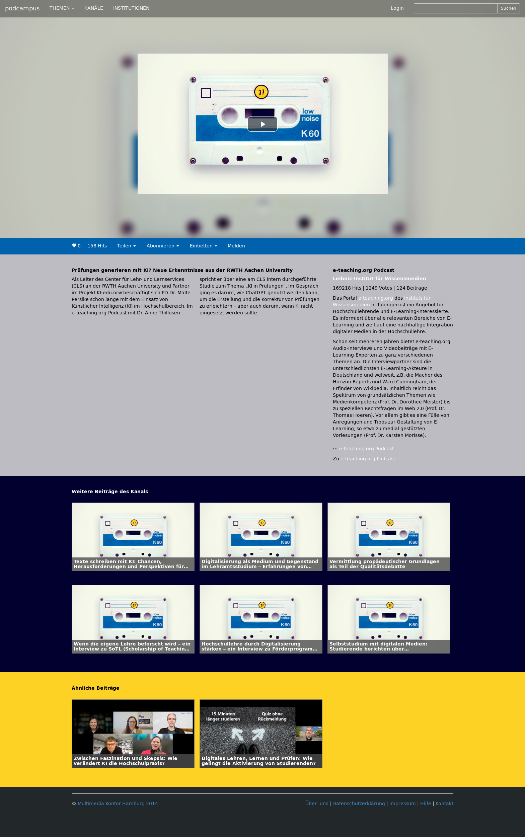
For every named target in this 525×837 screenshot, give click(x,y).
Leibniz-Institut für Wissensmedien (379, 279)
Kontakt (444, 804)
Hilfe (425, 804)
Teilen (126, 246)
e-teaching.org (375, 298)
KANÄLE (93, 8)
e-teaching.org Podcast (366, 449)
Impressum (402, 804)
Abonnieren (163, 246)
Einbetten (203, 246)
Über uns (316, 804)
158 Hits (97, 246)
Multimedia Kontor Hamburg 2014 (118, 804)
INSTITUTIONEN (131, 8)
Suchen (508, 8)
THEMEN (62, 8)
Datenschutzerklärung (358, 804)
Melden (236, 246)
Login (397, 8)
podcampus (22, 8)
